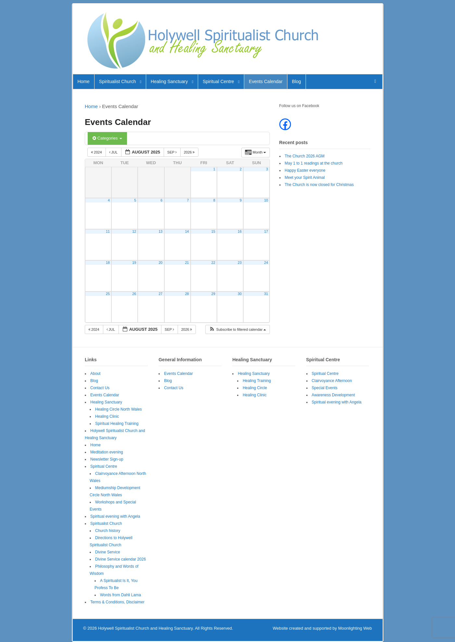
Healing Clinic (107, 416)
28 (187, 294)
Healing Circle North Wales (118, 409)
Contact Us (99, 388)
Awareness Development (333, 395)
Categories (107, 138)
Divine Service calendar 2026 (120, 559)
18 (108, 263)
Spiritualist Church (117, 81)
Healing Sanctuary (169, 81)
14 (187, 231)
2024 (97, 152)
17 (266, 231)
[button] (238, 329)
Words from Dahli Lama (120, 595)
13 (160, 231)
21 (187, 263)
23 (240, 263)
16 (240, 231)
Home (84, 81)
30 (240, 294)
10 (266, 200)
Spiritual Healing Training (116, 423)
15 (213, 231)
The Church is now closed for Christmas (319, 184)
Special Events (324, 388)
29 (213, 294)
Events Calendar (266, 81)
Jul (114, 152)
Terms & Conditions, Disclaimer (117, 602)
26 (134, 294)
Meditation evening (106, 452)
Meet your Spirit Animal (305, 177)
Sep (172, 152)
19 (134, 263)
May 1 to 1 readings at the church (314, 163)
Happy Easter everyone (305, 170)
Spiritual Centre (218, 81)
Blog (296, 81)
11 (108, 231)
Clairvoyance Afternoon (332, 380)
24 (266, 263)
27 (160, 294)
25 (108, 294)
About (95, 373)
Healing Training (257, 380)
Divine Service (107, 552)
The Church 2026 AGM (305, 156)
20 (160, 263)
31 (266, 294)
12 (134, 231)
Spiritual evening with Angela (115, 516)
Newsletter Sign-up (106, 459)
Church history (107, 530)
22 (213, 263)
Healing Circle (255, 388)
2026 (190, 152)
